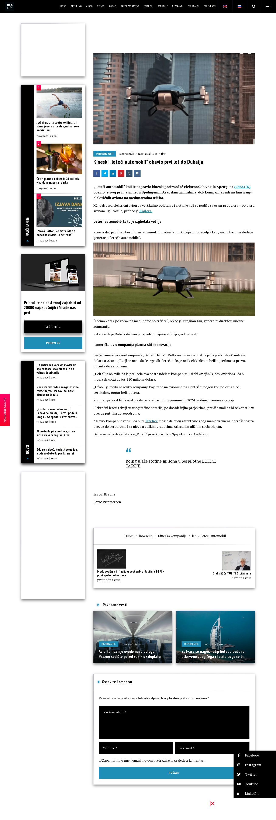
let (194, 536)
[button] (255, 755)
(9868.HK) (242, 186)
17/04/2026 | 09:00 (47, 135)
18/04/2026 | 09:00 (47, 240)
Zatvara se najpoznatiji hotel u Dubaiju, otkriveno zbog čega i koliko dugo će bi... (214, 654)
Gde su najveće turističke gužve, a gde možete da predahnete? (57, 451)
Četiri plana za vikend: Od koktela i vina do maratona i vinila (59, 181)
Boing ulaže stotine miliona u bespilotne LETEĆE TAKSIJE (171, 463)
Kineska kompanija (172, 536)
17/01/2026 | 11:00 (131, 644)
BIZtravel (108, 644)
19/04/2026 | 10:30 (46, 440)
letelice (151, 421)
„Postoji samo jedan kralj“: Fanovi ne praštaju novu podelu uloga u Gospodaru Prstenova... (57, 413)
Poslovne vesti (104, 153)
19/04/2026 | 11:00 (46, 421)
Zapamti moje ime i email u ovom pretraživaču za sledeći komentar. (153, 760)
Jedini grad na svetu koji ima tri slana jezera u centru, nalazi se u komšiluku (58, 126)
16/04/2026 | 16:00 (214, 644)
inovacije (145, 536)
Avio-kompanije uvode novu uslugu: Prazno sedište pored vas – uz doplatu (130, 654)
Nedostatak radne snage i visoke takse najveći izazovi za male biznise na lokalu (58, 391)
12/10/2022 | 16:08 (147, 153)
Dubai (129, 536)
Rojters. (145, 211)
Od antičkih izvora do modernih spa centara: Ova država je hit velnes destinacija (56, 369)
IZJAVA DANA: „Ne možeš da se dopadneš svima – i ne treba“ (56, 233)
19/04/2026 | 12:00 (46, 377)
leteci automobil (213, 536)
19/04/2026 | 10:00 (47, 458)
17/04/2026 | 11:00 (46, 188)
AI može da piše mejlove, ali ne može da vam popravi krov (56, 433)
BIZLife (130, 153)
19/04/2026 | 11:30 (46, 399)
